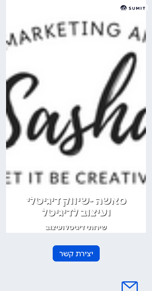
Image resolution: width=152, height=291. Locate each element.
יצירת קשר (76, 253)
